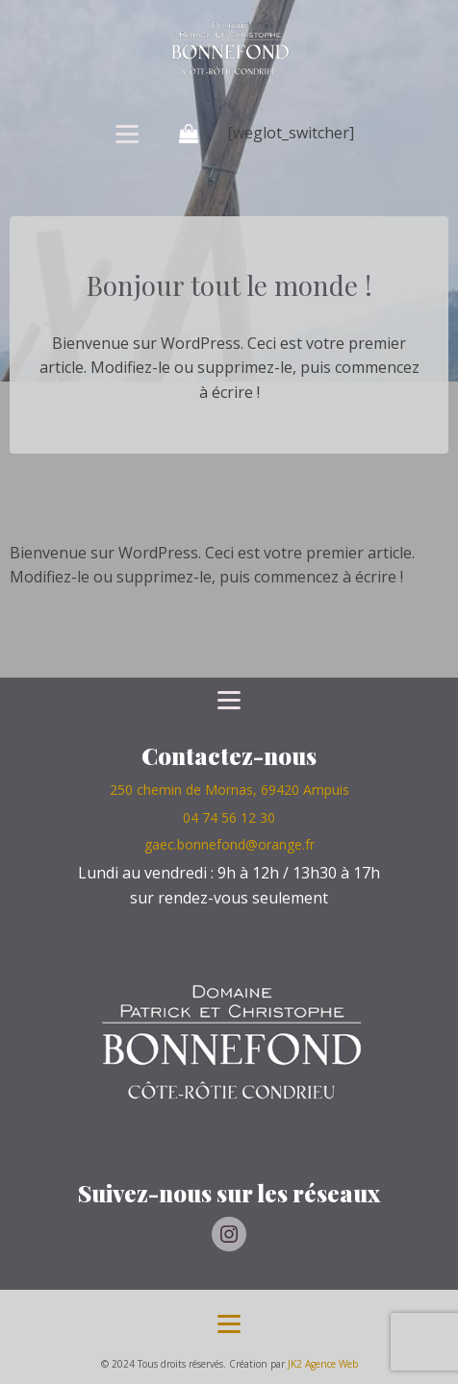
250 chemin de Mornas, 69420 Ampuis (229, 789)
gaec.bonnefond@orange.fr (229, 844)
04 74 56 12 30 (229, 817)
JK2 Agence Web (323, 1364)
